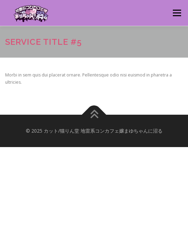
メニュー (177, 13)
